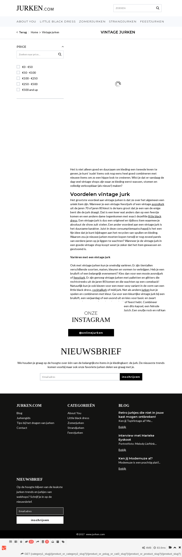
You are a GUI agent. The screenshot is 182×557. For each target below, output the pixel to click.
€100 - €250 (29, 78)
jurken (146, 289)
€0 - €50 (27, 67)
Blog (19, 413)
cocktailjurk (99, 289)
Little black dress (58, 21)
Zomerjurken (92, 21)
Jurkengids (24, 418)
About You (26, 21)
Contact (22, 427)
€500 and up (30, 89)
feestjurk (79, 277)
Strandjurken (123, 21)
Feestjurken (152, 21)
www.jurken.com (95, 534)
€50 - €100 (29, 72)
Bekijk (122, 427)
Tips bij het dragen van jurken (35, 423)
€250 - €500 (29, 84)
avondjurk (158, 204)
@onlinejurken (91, 332)
